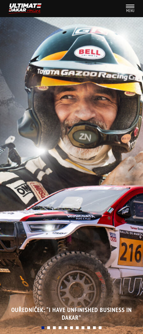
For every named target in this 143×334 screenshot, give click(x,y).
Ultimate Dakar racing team (25, 8)
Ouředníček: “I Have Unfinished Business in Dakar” (71, 313)
